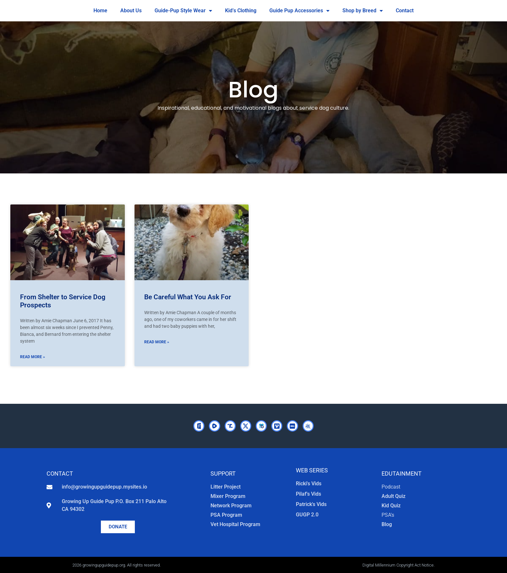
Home (100, 10)
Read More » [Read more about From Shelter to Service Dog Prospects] (32, 357)
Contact (405, 10)
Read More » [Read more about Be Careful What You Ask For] (156, 342)
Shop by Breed (362, 11)
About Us (131, 10)
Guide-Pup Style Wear (183, 11)
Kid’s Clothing (240, 10)
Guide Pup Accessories (299, 11)
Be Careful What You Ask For (187, 297)
